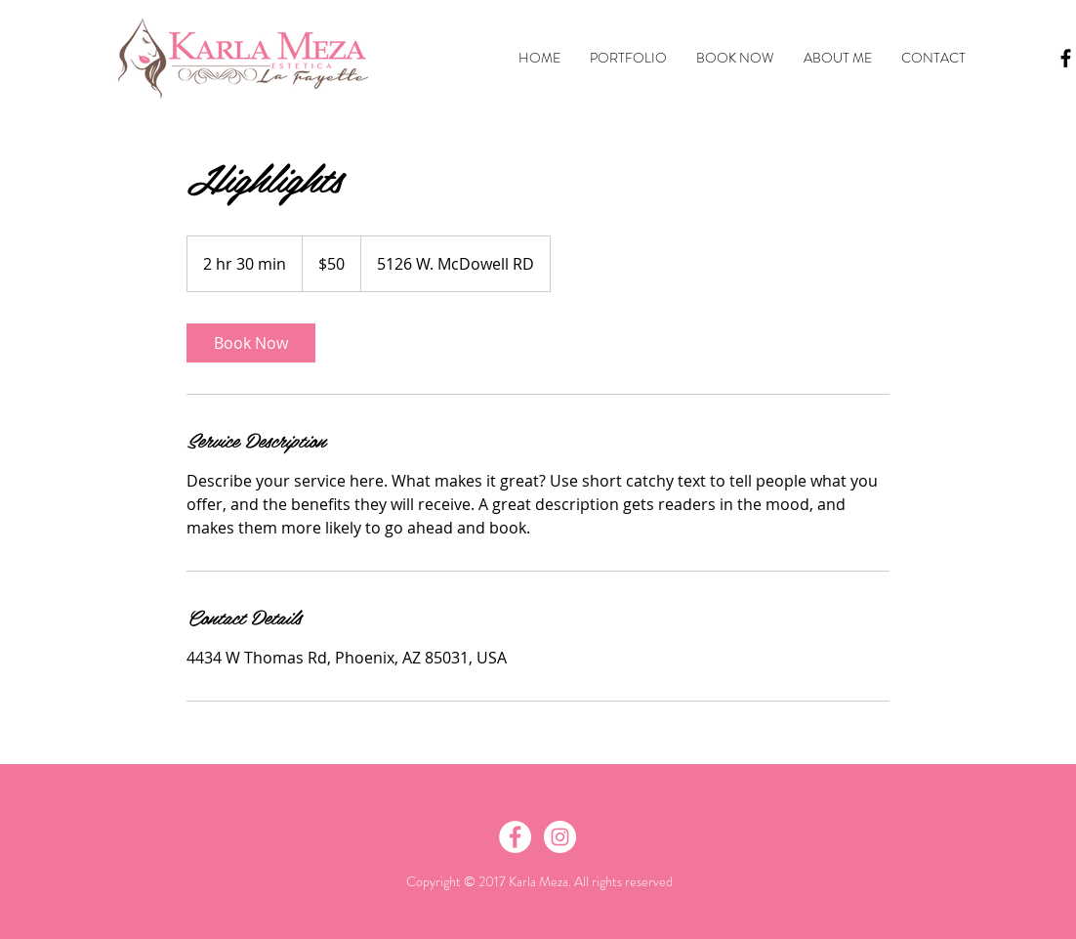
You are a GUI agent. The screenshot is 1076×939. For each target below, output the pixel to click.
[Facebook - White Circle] (515, 837)
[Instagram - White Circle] (560, 837)
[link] (250, 343)
